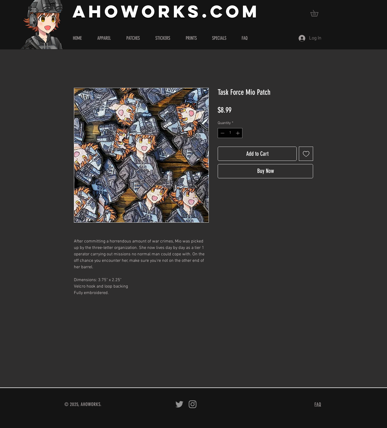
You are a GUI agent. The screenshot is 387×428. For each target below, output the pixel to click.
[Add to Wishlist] (306, 154)
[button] (317, 13)
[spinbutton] (230, 133)
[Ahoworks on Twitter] (179, 404)
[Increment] (238, 133)
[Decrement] (221, 133)
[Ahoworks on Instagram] (192, 404)
